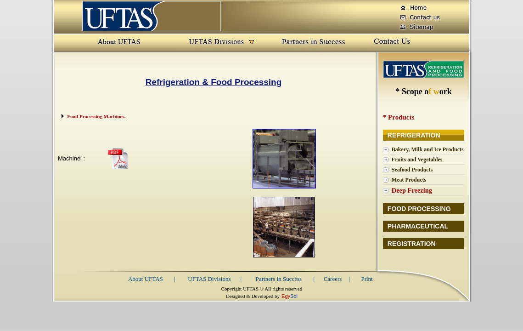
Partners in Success (279, 278)
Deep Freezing (412, 190)
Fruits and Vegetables (417, 159)
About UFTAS (145, 278)
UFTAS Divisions (209, 278)
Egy (285, 296)
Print (366, 278)
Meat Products (409, 180)
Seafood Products (412, 169)
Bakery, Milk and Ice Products (428, 149)
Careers (333, 278)
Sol (294, 296)
